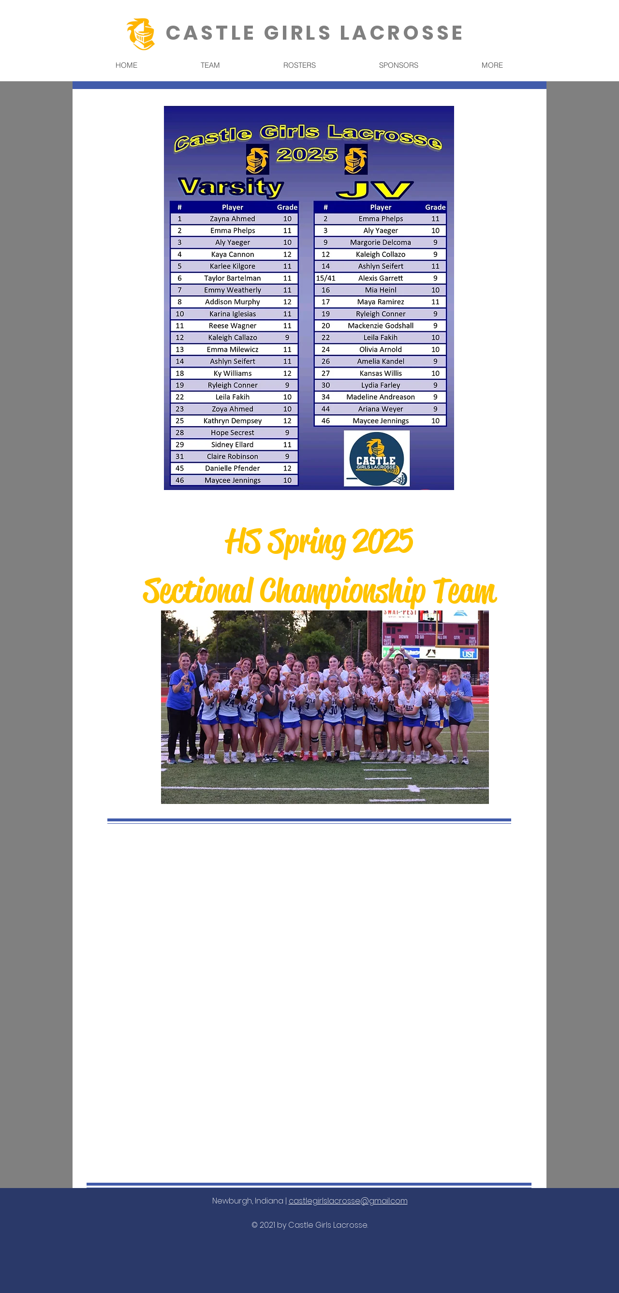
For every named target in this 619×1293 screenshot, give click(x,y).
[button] (210, 65)
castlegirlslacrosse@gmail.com (348, 1200)
